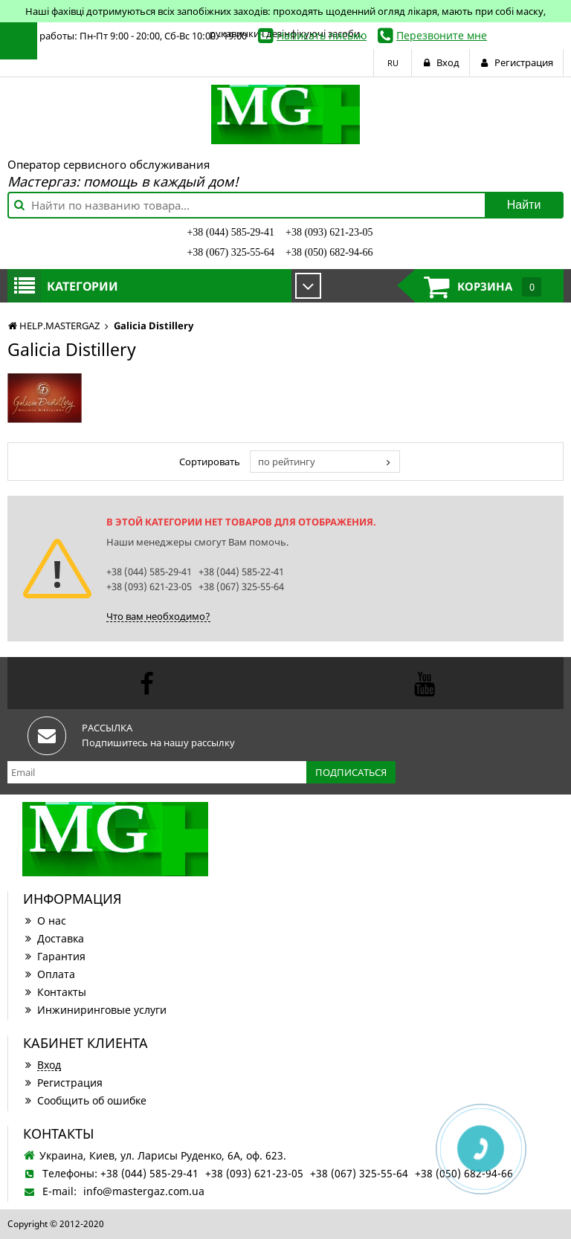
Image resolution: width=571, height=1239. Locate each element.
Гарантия (54, 956)
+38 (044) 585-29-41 (230, 232)
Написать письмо (322, 35)
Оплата (49, 974)
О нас (44, 920)
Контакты (54, 992)
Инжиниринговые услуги (95, 1010)
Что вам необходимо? (158, 616)
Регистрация (63, 1082)
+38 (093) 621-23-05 (329, 232)
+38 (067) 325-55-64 (230, 252)
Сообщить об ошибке (84, 1100)
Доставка (53, 938)
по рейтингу (286, 461)
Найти (524, 204)
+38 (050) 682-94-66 (329, 252)
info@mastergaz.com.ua (143, 1191)
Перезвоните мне (441, 35)
